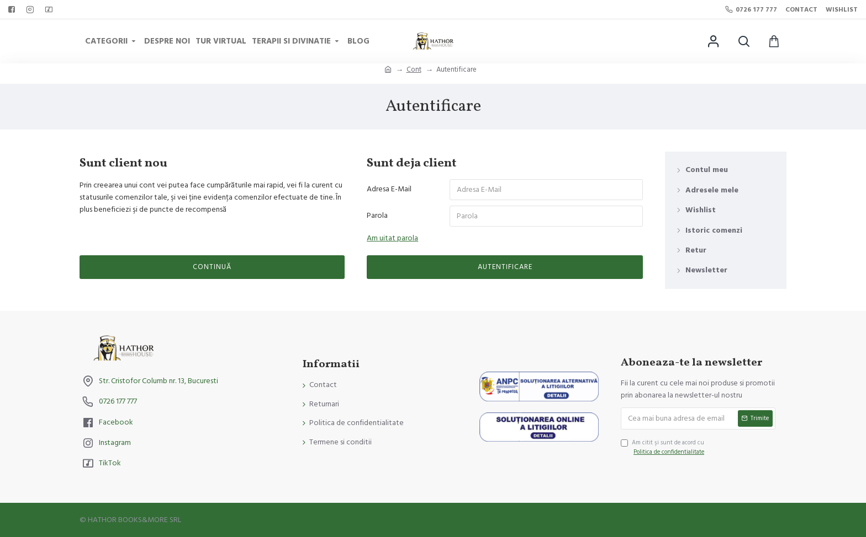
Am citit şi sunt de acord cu (663, 447)
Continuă (212, 267)
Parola (377, 215)
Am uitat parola (392, 238)
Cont (413, 69)
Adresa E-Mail (389, 189)
